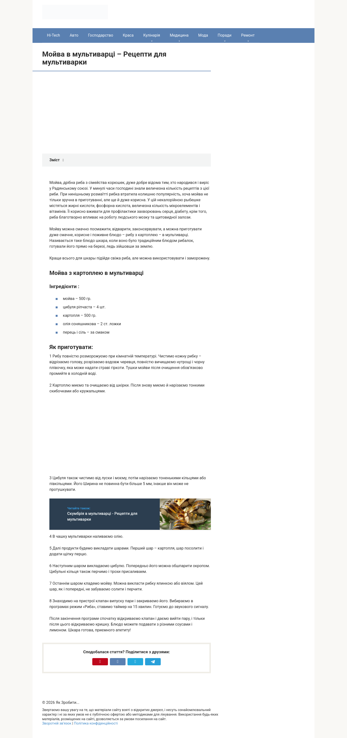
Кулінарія (151, 35)
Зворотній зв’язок (56, 723)
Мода (203, 35)
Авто (74, 35)
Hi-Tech (53, 35)
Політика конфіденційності (96, 723)
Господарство (100, 35)
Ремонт (247, 35)
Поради (224, 35)
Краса (128, 35)
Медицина (179, 35)
